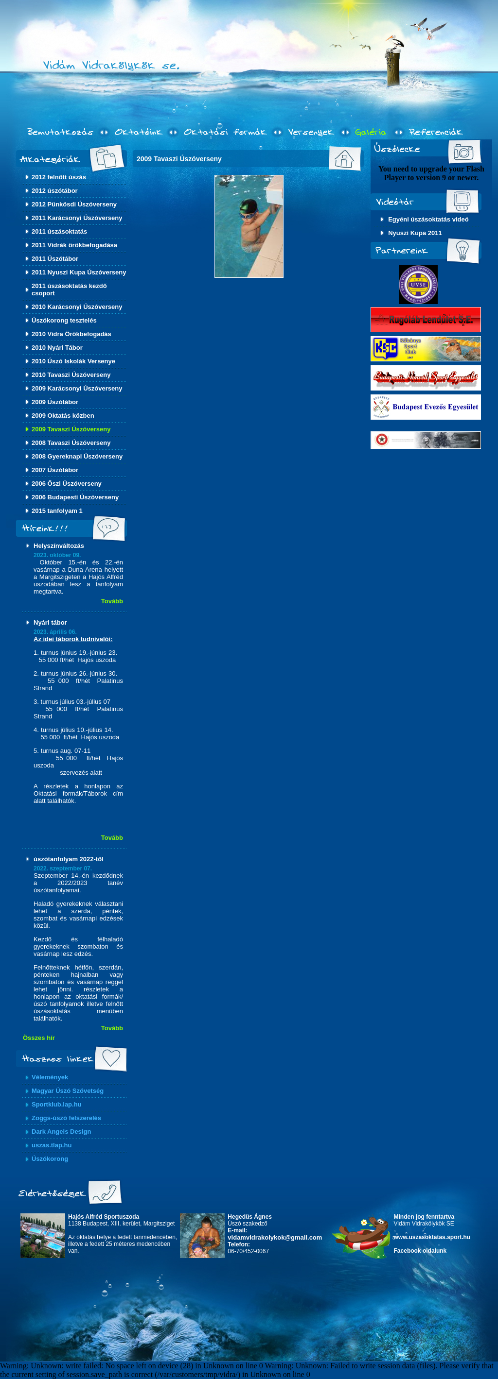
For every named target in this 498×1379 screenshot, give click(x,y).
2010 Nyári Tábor (57, 347)
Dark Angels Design (61, 1131)
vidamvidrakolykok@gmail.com (275, 1237)
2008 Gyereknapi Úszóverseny (77, 456)
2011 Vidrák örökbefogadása (74, 245)
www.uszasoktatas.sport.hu (432, 1237)
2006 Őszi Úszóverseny (67, 483)
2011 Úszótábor (55, 258)
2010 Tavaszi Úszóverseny (71, 374)
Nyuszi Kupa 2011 (415, 233)
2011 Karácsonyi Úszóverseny (77, 217)
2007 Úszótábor (55, 470)
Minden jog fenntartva (424, 1216)
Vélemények (50, 1077)
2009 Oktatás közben (63, 415)
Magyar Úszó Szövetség (68, 1090)
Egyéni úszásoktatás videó (428, 219)
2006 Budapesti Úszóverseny (75, 497)
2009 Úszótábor (55, 402)
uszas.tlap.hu (51, 1145)
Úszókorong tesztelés (64, 320)
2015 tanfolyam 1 (57, 510)
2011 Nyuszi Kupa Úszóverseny (79, 272)
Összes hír (39, 1037)
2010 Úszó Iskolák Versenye (73, 361)
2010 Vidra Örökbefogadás (71, 334)
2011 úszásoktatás (59, 231)
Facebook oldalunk (420, 1250)
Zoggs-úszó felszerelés (66, 1118)
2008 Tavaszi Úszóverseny (71, 442)
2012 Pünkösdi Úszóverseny (74, 204)
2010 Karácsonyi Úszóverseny (77, 306)
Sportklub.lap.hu (57, 1104)
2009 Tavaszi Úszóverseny (71, 429)
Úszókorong (50, 1158)
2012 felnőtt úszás (59, 177)
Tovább (112, 601)
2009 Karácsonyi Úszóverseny (77, 388)
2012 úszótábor (55, 190)
